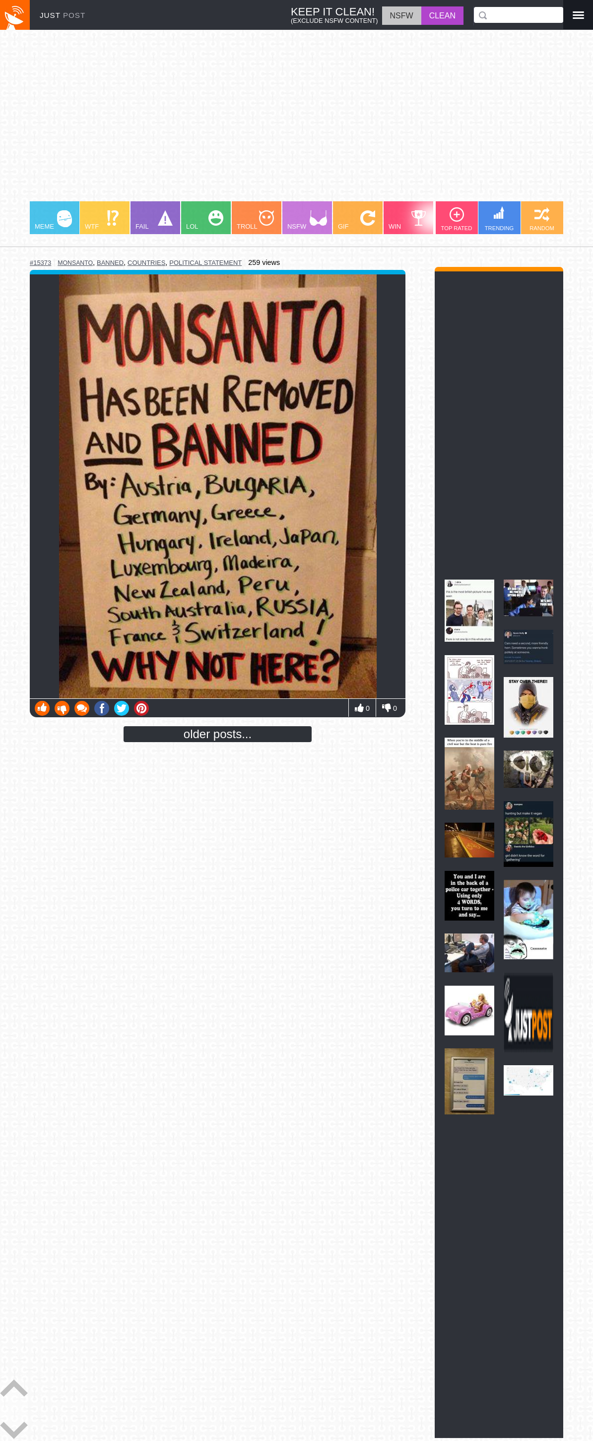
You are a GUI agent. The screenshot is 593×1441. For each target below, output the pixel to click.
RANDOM (541, 219)
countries (146, 262)
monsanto (75, 262)
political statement (205, 262)
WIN (407, 220)
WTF (102, 220)
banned (110, 262)
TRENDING (499, 218)
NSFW (307, 220)
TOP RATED (456, 219)
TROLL (255, 220)
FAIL (154, 220)
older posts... (218, 734)
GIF (356, 220)
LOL (204, 220)
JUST (62, 15)
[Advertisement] (296, 120)
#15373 (40, 262)
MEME (53, 220)
